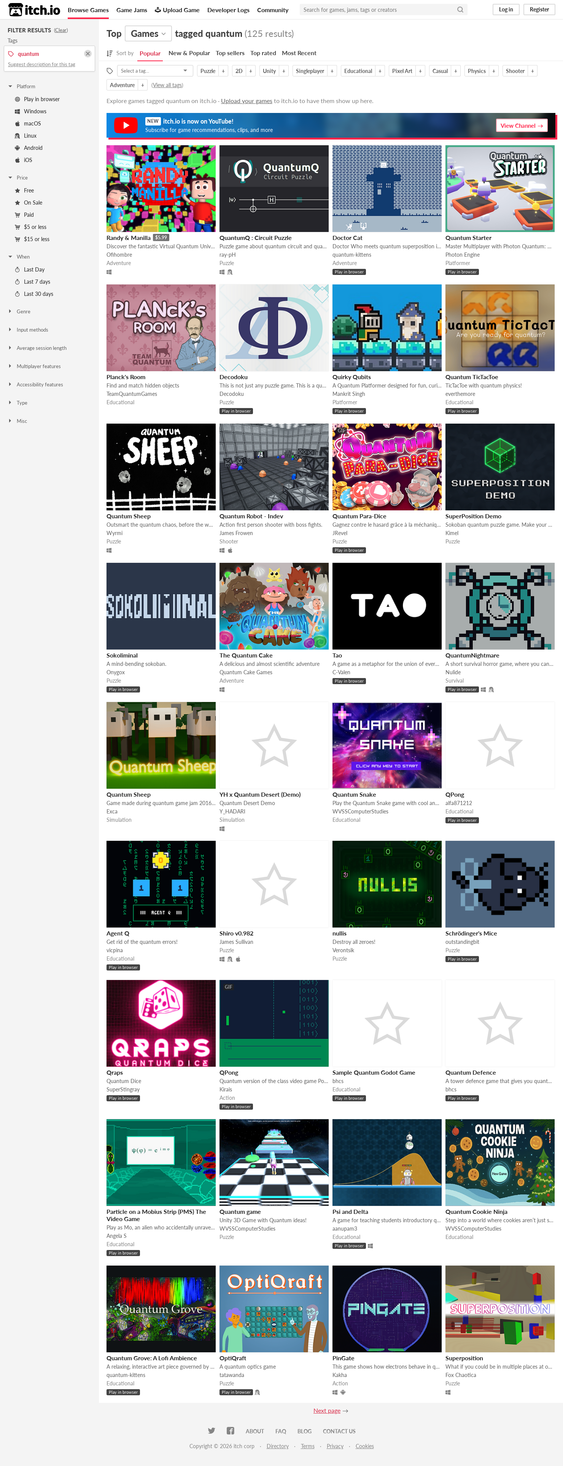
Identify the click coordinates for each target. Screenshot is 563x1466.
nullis (339, 933)
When (18, 257)
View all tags (167, 85)
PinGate (343, 1357)
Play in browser (37, 99)
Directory (278, 1446)
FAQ (280, 1431)
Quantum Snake (354, 794)
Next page (326, 1410)
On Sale (28, 202)
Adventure (122, 85)
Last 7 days (32, 281)
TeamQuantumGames (132, 394)
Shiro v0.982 (236, 933)
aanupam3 (344, 1228)
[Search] (460, 9)
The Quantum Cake (246, 655)
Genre (18, 311)
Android (29, 148)
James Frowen (236, 533)
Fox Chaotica (460, 1375)
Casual (440, 71)
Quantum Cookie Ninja (476, 1211)
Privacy (335, 1446)
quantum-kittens (351, 254)
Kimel (451, 533)
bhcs (338, 1081)
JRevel (339, 533)
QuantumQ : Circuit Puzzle (255, 237)
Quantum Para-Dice (359, 515)
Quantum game (240, 1211)
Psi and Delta (350, 1211)
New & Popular (189, 52)
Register (539, 9)
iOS (23, 160)
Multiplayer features (34, 366)
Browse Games (88, 9)
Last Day (30, 269)
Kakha (339, 1375)
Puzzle (207, 71)
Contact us (339, 1431)
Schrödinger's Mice (471, 933)
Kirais (225, 1089)
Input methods (27, 330)
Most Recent (299, 52)
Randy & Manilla (129, 237)
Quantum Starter (468, 237)
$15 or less (32, 239)
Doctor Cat (347, 237)
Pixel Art (402, 71)
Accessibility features (35, 384)
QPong (454, 794)
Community (272, 9)
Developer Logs (228, 9)
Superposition (464, 1357)
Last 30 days (34, 294)
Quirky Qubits (351, 376)
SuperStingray (123, 1089)
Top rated (263, 52)
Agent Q (118, 933)
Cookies (365, 1446)
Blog (304, 1431)
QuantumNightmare (472, 655)
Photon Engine (462, 254)
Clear (61, 30)
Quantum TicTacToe (471, 376)
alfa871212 (458, 803)
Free (24, 190)
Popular (150, 53)
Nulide (453, 672)
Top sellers (230, 52)
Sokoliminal (122, 655)
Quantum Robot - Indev (251, 515)
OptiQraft (232, 1357)
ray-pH (227, 254)
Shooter (515, 71)
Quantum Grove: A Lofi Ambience (152, 1357)
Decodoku (233, 376)
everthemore (460, 394)
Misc (17, 421)
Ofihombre (119, 254)
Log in (506, 9)
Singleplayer (310, 71)
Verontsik (343, 950)
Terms (308, 1446)
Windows (30, 111)
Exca (112, 811)
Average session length (37, 348)
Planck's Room (126, 376)
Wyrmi (114, 533)
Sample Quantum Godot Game (373, 1072)
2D (239, 71)
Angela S (117, 1236)
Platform (21, 86)
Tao (337, 655)
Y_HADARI (232, 811)
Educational (358, 71)
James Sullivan (236, 942)
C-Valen (341, 672)
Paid (24, 214)
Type (17, 403)
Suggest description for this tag (41, 64)
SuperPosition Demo (473, 515)
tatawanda (231, 1375)
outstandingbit (462, 942)
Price (17, 178)
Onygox (116, 672)
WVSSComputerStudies (360, 811)
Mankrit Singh (348, 394)
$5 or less (30, 227)
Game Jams (131, 9)
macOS (28, 123)
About (255, 1431)
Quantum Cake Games (245, 672)
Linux (26, 135)
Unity (269, 71)
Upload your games (246, 100)
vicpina (115, 950)
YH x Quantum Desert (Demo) (260, 794)
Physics (477, 71)
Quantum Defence (470, 1072)
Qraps (115, 1072)
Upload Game (177, 9)
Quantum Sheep (129, 515)
